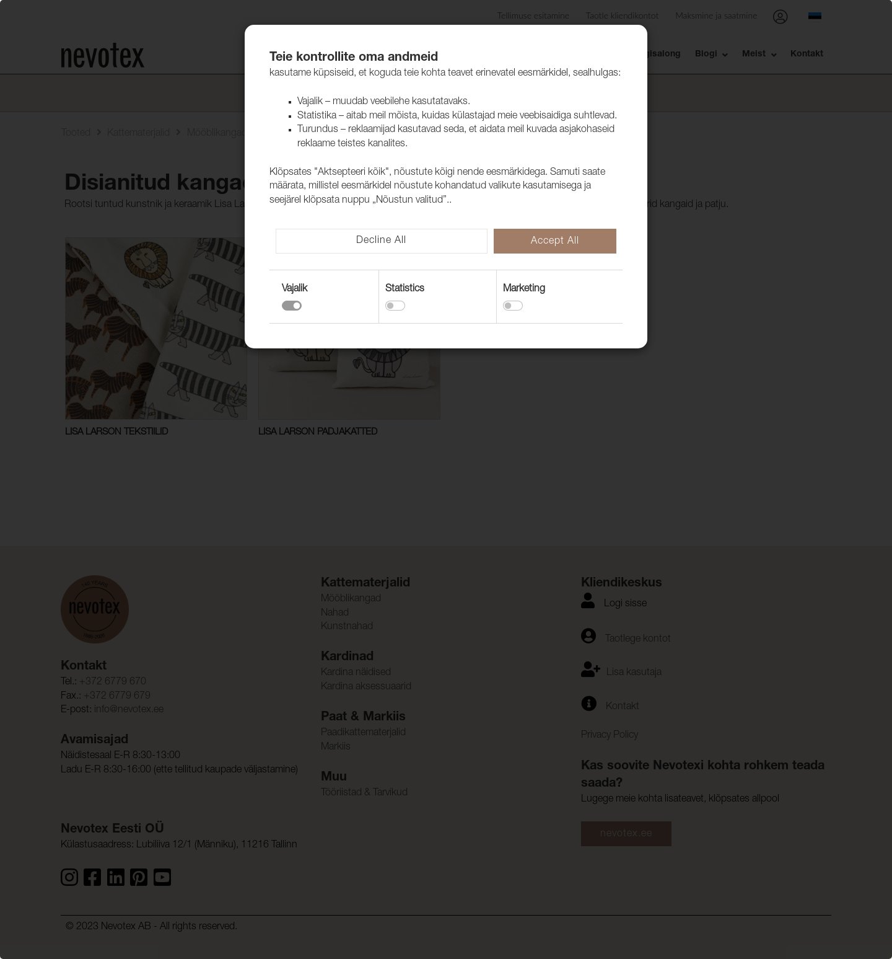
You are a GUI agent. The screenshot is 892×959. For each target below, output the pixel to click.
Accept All (555, 242)
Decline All (381, 241)
